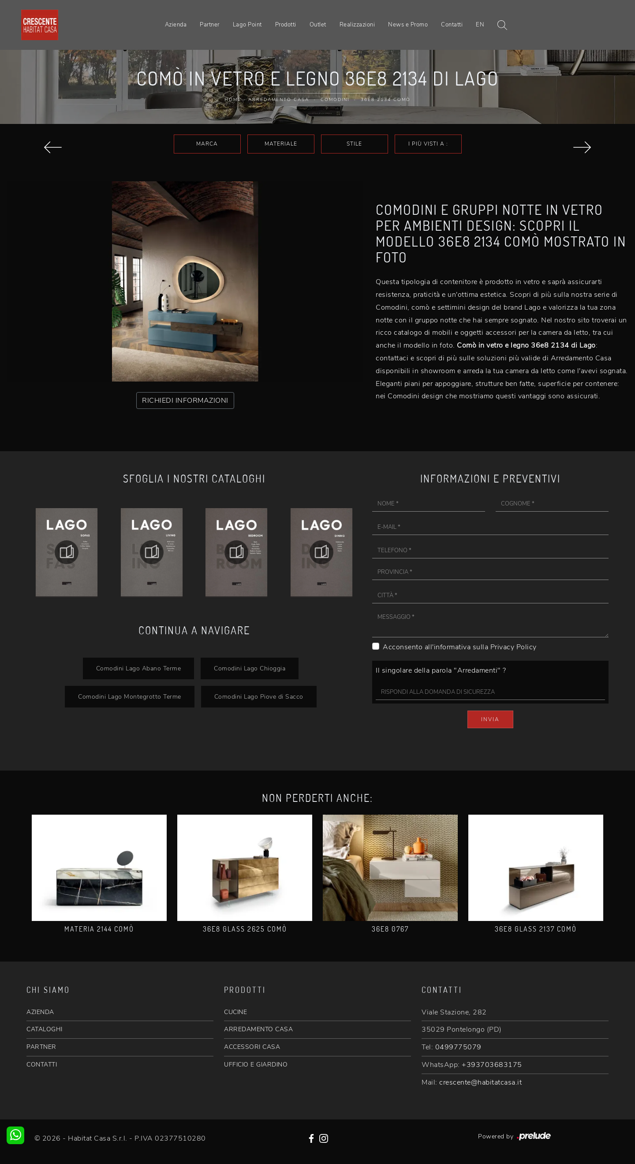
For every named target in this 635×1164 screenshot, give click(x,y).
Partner (210, 25)
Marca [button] (207, 143)
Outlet (318, 25)
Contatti (452, 25)
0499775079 (458, 1047)
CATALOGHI (44, 1029)
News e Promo (408, 25)
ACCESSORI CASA (252, 1047)
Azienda (176, 25)
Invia (490, 719)
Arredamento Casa (278, 100)
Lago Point (247, 25)
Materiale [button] (281, 143)
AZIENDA (40, 1012)
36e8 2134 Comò (386, 100)
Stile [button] (354, 143)
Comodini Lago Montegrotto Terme (129, 696)
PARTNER (41, 1047)
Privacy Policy (513, 647)
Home (232, 100)
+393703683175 (492, 1065)
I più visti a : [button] (428, 143)
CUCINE (235, 1012)
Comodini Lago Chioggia (249, 668)
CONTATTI (41, 1064)
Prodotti (285, 25)
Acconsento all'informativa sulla (460, 647)
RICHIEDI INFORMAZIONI (185, 400)
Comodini (335, 100)
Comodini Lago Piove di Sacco (258, 696)
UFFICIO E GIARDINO (256, 1064)
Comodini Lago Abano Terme (138, 668)
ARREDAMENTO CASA (258, 1029)
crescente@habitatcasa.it (480, 1082)
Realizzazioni (357, 25)
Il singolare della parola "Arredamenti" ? (441, 670)
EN (480, 25)
